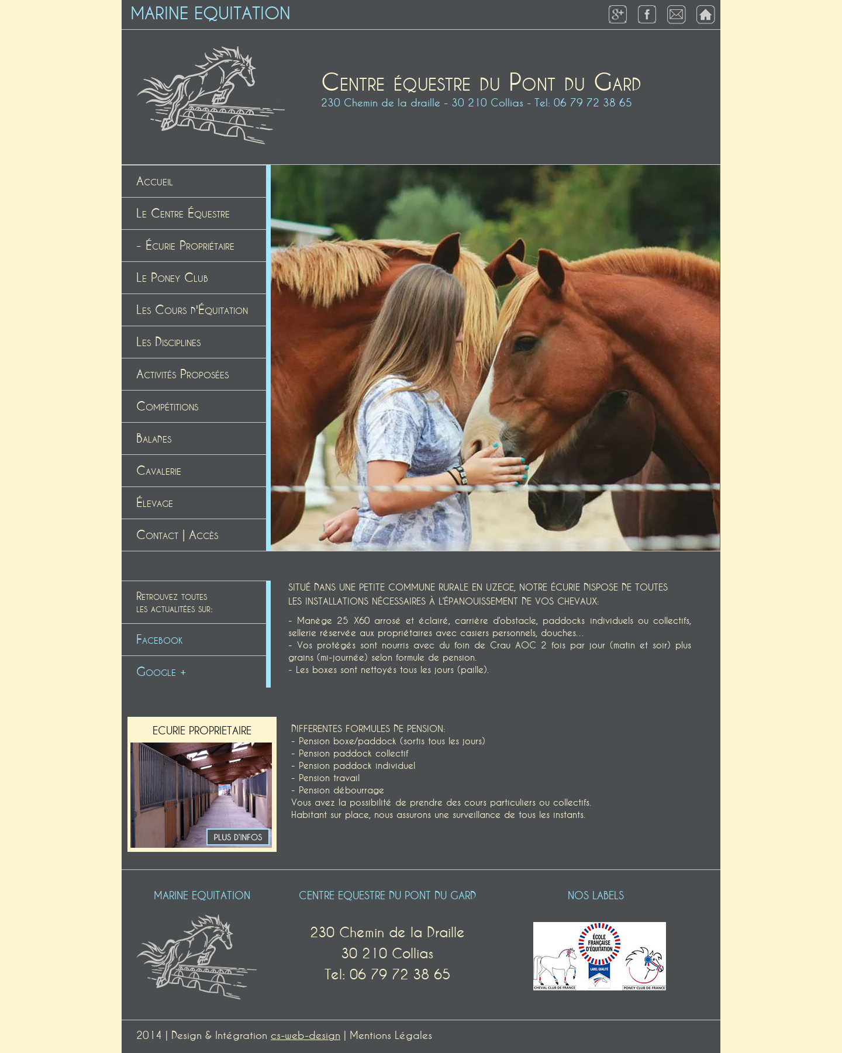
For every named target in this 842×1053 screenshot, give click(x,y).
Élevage (154, 503)
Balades (153, 438)
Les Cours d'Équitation (192, 310)
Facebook (159, 640)
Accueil (154, 181)
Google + (161, 672)
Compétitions (167, 406)
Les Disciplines (168, 342)
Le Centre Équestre (183, 213)
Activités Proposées (182, 374)
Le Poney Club (172, 278)
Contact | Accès (177, 535)
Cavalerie (158, 471)
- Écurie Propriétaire (185, 246)
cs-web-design (305, 1035)
